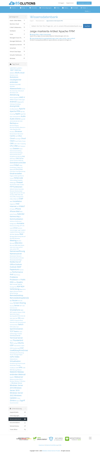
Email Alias (12, 171)
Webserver (18, 377)
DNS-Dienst (13, 158)
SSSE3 (22, 318)
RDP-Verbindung (17, 287)
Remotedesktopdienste (19, 298)
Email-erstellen (16, 173)
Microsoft (12, 243)
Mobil (19, 245)
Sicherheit (12, 308)
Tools (84, 8)
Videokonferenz (14, 359)
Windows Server (16, 383)
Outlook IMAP (15, 267)
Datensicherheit (14, 154)
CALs (20, 136)
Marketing (17, 238)
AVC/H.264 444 (13, 121)
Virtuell (19, 363)
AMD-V (22, 97)
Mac (13, 234)
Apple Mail (23, 114)
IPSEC (21, 211)
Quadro (20, 282)
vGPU (12, 357)
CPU (11, 146)
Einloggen (61, 3)
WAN (11, 370)
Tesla (11, 340)
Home (13, 8)
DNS (23, 156)
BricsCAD (18, 129)
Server (16, 305)
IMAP (11, 201)
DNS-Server (20, 158)
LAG (23, 225)
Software (19, 312)
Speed (17, 314)
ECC (22, 167)
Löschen (23, 232)
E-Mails (18, 167)
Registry (12, 291)
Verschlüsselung (20, 353)
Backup (13, 123)
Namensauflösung (17, 251)
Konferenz (12, 221)
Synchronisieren (16, 329)
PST (19, 280)
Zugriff (22, 400)
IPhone (18, 209)
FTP (11, 187)
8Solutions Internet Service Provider (51, 450)
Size (16, 308)
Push (15, 282)
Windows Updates (16, 396)
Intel (17, 204)
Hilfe (22, 194)
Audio (23, 116)
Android (13, 101)
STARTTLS (12, 320)
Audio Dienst (15, 119)
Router (15, 300)
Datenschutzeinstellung (15, 151)
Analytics (16, 99)
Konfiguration (13, 223)
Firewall (19, 182)
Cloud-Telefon (18, 141)
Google (11, 193)
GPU (15, 193)
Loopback (23, 230)
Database (22, 146)
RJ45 (11, 300)
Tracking (15, 343)
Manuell (23, 236)
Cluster (24, 141)
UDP (12, 345)
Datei (11, 148)
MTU (18, 249)
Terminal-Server (16, 338)
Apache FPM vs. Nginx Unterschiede (40, 34)
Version (12, 354)
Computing (23, 143)
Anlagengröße (20, 102)
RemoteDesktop (16, 295)
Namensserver (16, 253)
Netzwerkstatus (18, 426)
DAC (19, 146)
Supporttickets (18, 412)
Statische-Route (19, 320)
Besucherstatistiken (15, 127)
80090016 (12, 73)
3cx (19, 70)
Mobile (22, 245)
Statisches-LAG (13, 322)
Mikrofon (18, 243)
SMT (11, 312)
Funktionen (17, 187)
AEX (11, 92)
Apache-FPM (15, 111)
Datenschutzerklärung (52, 445)
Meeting (13, 240)
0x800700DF (13, 68)
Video (17, 357)
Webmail (21, 374)
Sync (17, 327)
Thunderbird (18, 340)
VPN (20, 367)
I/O (17, 199)
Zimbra (13, 400)
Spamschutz (13, 314)
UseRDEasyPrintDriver (19, 350)
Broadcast (12, 131)
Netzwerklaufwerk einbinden (17, 258)
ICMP (21, 199)
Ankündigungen (46, 8)
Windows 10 (18, 381)
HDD (19, 194)
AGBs (60, 445)
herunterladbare (18, 423)
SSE (24, 316)
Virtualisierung (13, 363)
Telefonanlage (13, 333)
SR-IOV (19, 316)
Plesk (15, 275)
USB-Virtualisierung (14, 348)
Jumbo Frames (13, 214)
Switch (20, 324)
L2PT (21, 225)
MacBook (17, 234)
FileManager (13, 182)
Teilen (20, 331)
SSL (19, 318)
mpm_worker (13, 249)
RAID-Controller (14, 284)
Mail (21, 234)
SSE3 (14, 318)
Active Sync (15, 91)
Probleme (14, 277)
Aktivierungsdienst (14, 97)
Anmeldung (18, 104)
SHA (23, 305)
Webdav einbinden (17, 373)
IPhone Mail (14, 211)
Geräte (16, 189)
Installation (17, 201)
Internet (13, 206)
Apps (11, 116)
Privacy (18, 275)
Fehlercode (18, 178)
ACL (11, 91)
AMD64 (12, 99)
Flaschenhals (13, 184)
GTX (22, 193)
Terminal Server (15, 336)
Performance (17, 272)
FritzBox (22, 184)
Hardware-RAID (14, 194)
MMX (16, 245)
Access (23, 89)
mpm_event (13, 247)
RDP (18, 286)
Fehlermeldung (13, 180)
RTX (19, 300)
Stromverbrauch (22, 322)
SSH (16, 318)
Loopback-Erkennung (15, 232)
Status (65, 8)
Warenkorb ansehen (84, 3)
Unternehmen (17, 345)
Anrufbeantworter (14, 109)
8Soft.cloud (19, 72)
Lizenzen (20, 228)
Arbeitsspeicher (16, 116)
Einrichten (19, 169)
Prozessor (14, 279)
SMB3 (21, 310)
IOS (17, 206)
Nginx (20, 260)
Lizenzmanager (13, 230)
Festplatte (20, 180)
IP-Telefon (12, 209)
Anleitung (12, 104)
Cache (12, 136)
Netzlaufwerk (13, 256)
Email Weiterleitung (20, 171)
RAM (19, 284)
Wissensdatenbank (40, 20)
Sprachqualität (13, 316)
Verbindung (12, 353)
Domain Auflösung (18, 160)
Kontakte (20, 223)
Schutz (11, 303)
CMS (12, 143)
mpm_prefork (19, 247)
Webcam (19, 370)
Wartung (15, 370)
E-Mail (16, 165)
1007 (12, 70)
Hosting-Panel (19, 196)
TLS (11, 343)
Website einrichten (14, 379)
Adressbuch (21, 91)
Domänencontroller (18, 162)
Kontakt (74, 8)
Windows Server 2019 (16, 389)
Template (19, 333)
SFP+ (21, 305)
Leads (11, 228)
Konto (87, 11)
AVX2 (21, 121)
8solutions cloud (14, 75)
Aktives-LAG (15, 92)
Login (19, 230)
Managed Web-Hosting (15, 236)
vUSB (24, 367)
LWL (11, 234)
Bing (14, 129)
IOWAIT (22, 206)
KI (20, 216)
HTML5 (15, 199)
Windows (12, 381)
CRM (16, 146)
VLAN (17, 367)
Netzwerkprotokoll (14, 260)
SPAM (23, 312)
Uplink (22, 345)
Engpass (12, 176)
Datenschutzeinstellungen (16, 152)
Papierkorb (14, 269)
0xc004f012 (19, 68)
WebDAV (13, 372)
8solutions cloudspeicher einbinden (15, 79)
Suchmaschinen (14, 324)
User (22, 348)
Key (18, 216)
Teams (16, 331)
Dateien (16, 148)
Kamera (13, 216)
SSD (22, 316)
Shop (23, 8)
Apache (22, 108)
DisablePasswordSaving (16, 156)
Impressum (42, 445)
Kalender (21, 214)
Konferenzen (18, 221)
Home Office (13, 196)
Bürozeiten (20, 134)
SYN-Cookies (13, 327)
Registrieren (70, 3)
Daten (21, 148)
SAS (21, 300)
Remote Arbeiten (18, 291)
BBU (17, 123)
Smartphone (15, 310)
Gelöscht (12, 189)
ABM (19, 84)
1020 (16, 70)
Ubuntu (21, 343)
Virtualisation (15, 361)
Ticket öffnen (18, 429)
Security (12, 305)
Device (19, 154)
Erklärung (16, 176)
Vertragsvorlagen (18, 354)
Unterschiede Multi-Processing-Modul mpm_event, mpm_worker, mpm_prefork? (52, 38)
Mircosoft (12, 245)
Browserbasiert (13, 134)
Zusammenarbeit (14, 403)
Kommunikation (16, 219)
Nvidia (12, 262)
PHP (11, 274)
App (21, 111)
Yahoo (18, 398)
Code (15, 143)
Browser (18, 131)
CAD (16, 136)
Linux (15, 228)
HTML (11, 199)
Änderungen (22, 99)
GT (19, 193)
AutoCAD (23, 119)
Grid (17, 193)
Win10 (20, 379)
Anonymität (14, 106)
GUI (24, 193)
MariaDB (12, 238)
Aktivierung (14, 95)
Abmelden (12, 86)
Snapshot (14, 312)
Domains (33, 8)
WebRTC (12, 377)
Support (32, 20)
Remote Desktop (14, 293)
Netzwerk (19, 256)
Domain (12, 160)
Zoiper (17, 400)
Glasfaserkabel (18, 191)
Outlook (18, 264)
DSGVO (11, 165)
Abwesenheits (15, 88)
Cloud (12, 138)
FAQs (56, 8)
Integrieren (12, 204)
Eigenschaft (13, 169)
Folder (18, 184)
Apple (17, 114)
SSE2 (11, 318)
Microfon (19, 240)
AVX (19, 121)
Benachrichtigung (14, 125)
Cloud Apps (18, 138)
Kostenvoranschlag (14, 225)
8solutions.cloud (14, 84)
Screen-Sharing (19, 303)
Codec (18, 143)
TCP (11, 331)
